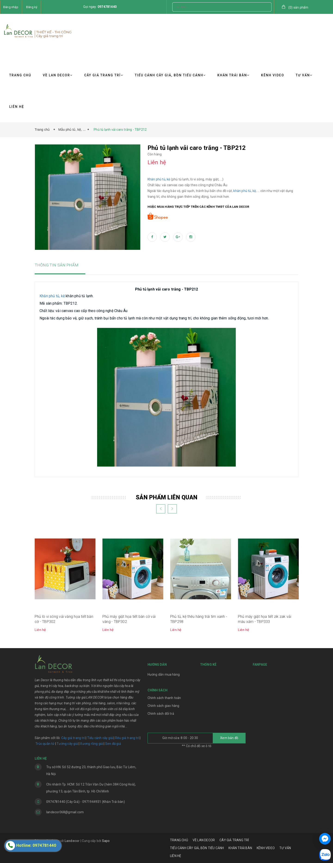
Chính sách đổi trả (161, 713)
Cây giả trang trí (73, 738)
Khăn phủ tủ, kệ (159, 179)
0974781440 (107, 7)
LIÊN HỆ (16, 106)
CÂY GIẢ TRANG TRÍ (103, 75)
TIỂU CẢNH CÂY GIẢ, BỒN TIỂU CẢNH (170, 75)
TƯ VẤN (304, 75)
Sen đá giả (113, 743)
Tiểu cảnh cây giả (100, 738)
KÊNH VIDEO (272, 75)
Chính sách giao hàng (163, 706)
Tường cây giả (67, 743)
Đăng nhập (10, 7)
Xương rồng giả (91, 743)
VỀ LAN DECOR (58, 75)
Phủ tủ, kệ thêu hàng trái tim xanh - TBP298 (198, 619)
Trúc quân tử (44, 743)
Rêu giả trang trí (127, 738)
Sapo (106, 841)
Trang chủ (43, 129)
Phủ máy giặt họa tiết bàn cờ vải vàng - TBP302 (129, 619)
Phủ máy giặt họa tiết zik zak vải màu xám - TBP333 (264, 619)
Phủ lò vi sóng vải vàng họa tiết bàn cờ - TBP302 (64, 619)
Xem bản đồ (229, 738)
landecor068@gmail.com (65, 812)
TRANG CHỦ (20, 75)
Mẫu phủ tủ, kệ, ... (72, 129)
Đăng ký (31, 7)
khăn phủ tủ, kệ (244, 191)
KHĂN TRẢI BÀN (233, 75)
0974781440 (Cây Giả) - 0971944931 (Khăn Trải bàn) (85, 802)
